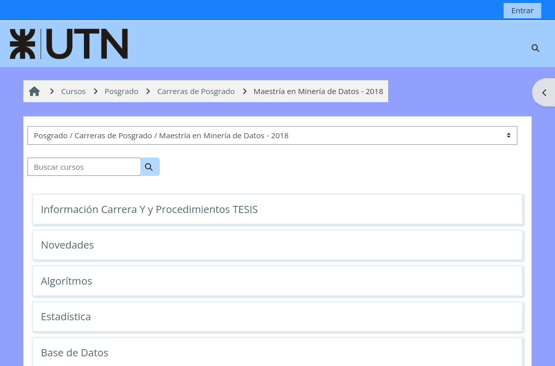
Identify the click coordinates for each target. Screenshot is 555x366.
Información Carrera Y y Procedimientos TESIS (149, 209)
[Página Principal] (69, 43)
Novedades (67, 245)
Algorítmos (66, 281)
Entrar (522, 10)
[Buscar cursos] (84, 167)
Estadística (66, 316)
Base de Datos (74, 352)
